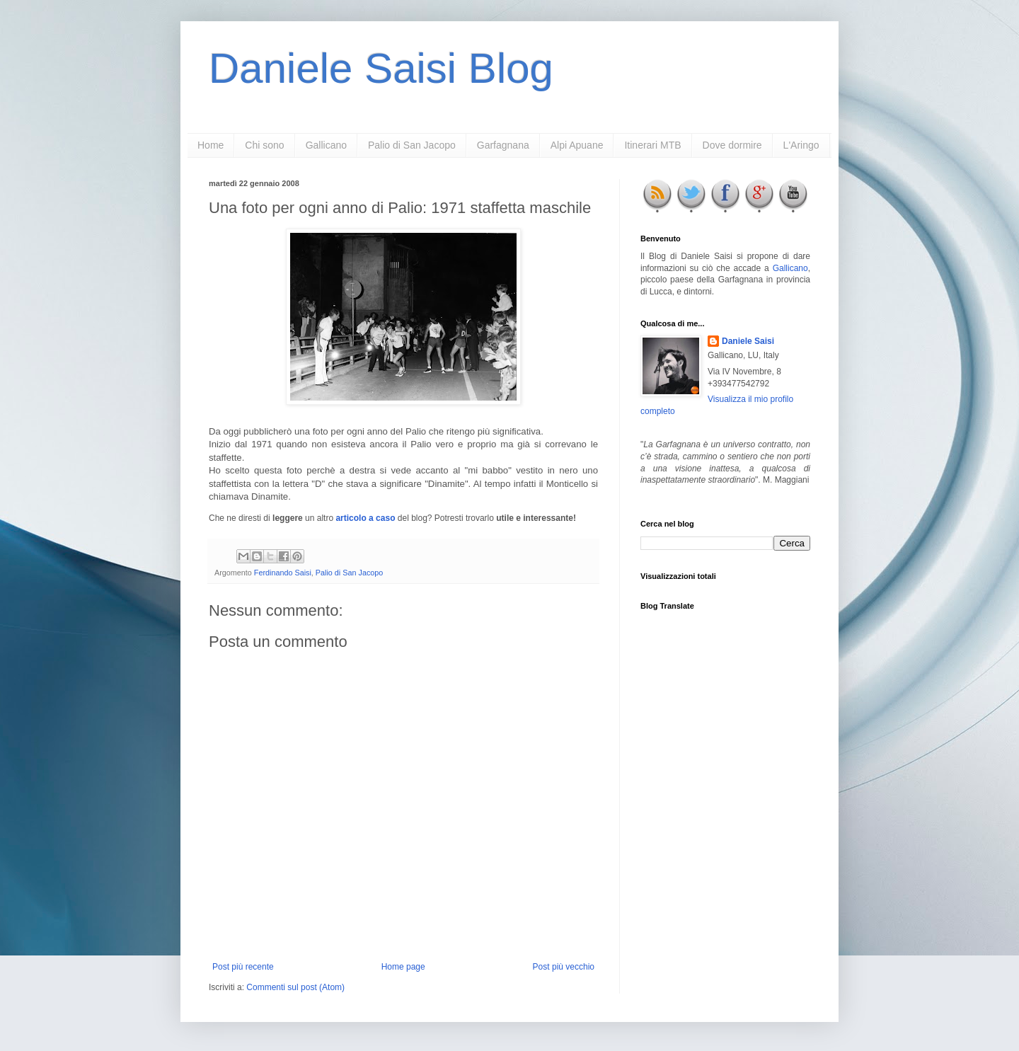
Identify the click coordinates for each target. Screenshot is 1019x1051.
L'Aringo (801, 145)
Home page (403, 967)
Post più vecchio (563, 967)
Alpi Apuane (577, 145)
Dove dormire (732, 145)
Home (210, 145)
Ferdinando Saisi (282, 572)
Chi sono (264, 145)
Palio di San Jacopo (412, 145)
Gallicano (326, 145)
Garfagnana (503, 145)
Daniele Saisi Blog (381, 68)
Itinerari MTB (652, 145)
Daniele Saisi (748, 341)
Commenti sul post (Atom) (295, 987)
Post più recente (243, 967)
